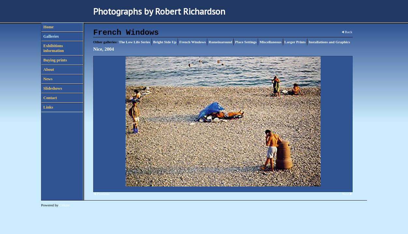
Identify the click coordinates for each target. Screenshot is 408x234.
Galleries (51, 36)
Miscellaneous (270, 42)
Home (48, 27)
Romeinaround (220, 42)
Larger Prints (295, 42)
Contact (50, 98)
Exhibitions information (53, 48)
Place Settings (245, 42)
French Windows (192, 42)
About (48, 69)
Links (48, 107)
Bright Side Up (165, 42)
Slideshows (52, 88)
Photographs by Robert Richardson (159, 11)
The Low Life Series (134, 42)
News (47, 79)
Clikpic (64, 205)
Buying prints (55, 60)
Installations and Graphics (329, 42)
